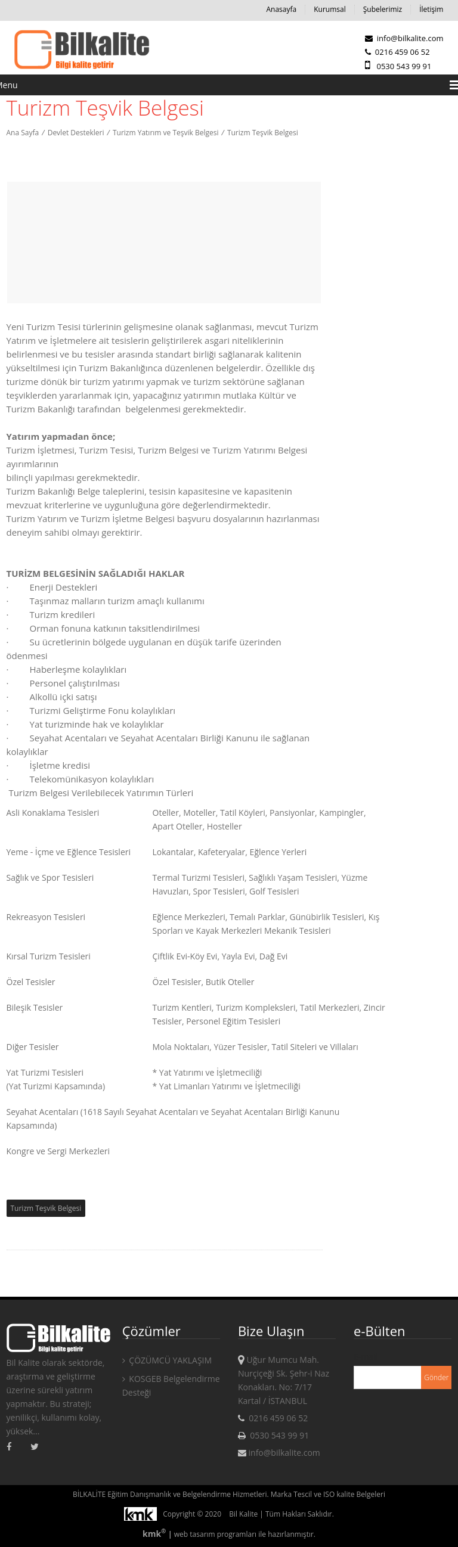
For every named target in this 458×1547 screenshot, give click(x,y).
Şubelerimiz (382, 9)
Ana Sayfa (23, 133)
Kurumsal (330, 9)
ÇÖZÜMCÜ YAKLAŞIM (167, 1360)
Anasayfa (281, 9)
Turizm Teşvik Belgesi (262, 133)
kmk (155, 1533)
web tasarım (194, 1534)
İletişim (431, 9)
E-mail (365, 1356)
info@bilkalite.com (404, 38)
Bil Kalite (243, 1514)
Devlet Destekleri (76, 133)
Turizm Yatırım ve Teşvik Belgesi (165, 133)
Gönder (436, 1377)
